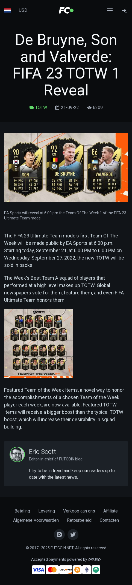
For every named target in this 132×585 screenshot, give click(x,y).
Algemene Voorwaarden (36, 520)
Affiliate (110, 511)
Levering (46, 511)
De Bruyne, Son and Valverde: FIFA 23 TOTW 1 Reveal (66, 65)
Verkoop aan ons (79, 511)
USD (23, 10)
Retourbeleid (79, 520)
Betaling (22, 511)
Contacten (109, 520)
